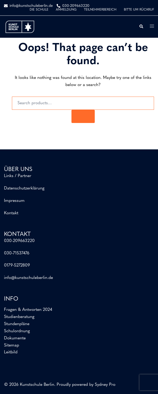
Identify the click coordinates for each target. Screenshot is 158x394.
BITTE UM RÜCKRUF (139, 9)
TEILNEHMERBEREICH (100, 9)
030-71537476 (16, 253)
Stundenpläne (16, 324)
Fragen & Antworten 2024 (28, 310)
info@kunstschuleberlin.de (28, 278)
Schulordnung (17, 331)
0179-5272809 (17, 265)
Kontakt (11, 213)
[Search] (83, 116)
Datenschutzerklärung (24, 188)
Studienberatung (19, 317)
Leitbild (10, 352)
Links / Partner (17, 176)
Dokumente (15, 338)
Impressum (14, 201)
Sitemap (11, 345)
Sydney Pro (105, 385)
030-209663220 (19, 241)
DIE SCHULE (39, 9)
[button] (141, 27)
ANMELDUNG (66, 9)
